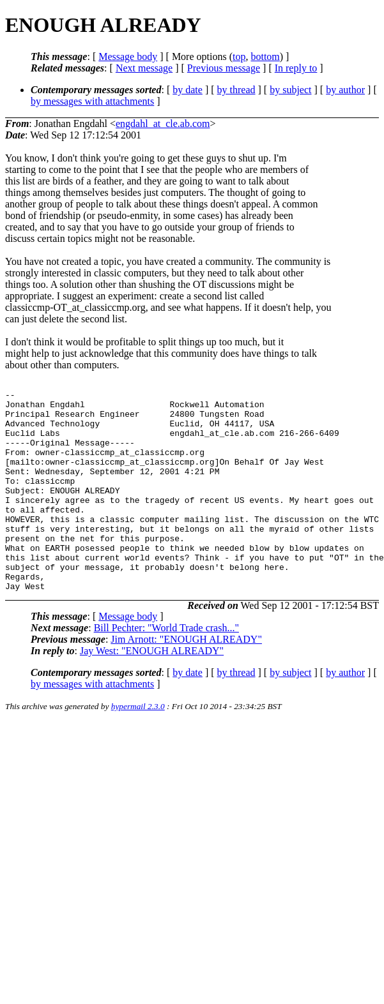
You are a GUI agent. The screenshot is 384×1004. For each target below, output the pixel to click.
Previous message (223, 68)
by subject (290, 89)
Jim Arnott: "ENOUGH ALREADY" (186, 679)
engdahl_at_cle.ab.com (163, 123)
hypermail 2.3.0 (138, 746)
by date (188, 89)
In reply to (296, 68)
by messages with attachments (92, 101)
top (239, 56)
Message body (127, 56)
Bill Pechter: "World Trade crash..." (166, 668)
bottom (264, 56)
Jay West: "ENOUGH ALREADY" (152, 691)
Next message (144, 68)
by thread (236, 89)
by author (345, 89)
